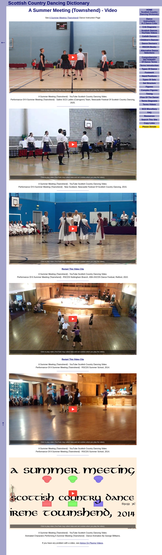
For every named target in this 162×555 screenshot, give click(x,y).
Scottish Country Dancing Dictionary (48, 3)
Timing (149, 94)
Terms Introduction (149, 65)
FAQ (149, 112)
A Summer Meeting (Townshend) (64, 18)
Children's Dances (149, 40)
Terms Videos (149, 104)
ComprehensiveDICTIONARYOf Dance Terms (149, 59)
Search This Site (149, 120)
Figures (149, 87)
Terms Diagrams (149, 101)
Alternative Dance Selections (149, 51)
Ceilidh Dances (149, 36)
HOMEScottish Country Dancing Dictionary (149, 12)
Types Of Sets (149, 80)
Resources (149, 116)
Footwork (149, 72)
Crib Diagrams (149, 27)
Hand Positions (149, 76)
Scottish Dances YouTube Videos (149, 31)
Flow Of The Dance (149, 97)
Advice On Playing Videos (91, 543)
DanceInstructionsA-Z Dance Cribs (149, 21)
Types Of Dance (149, 69)
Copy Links (149, 123)
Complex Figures (149, 90)
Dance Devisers (149, 43)
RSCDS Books (149, 47)
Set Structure (149, 83)
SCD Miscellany (149, 109)
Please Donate (149, 127)
